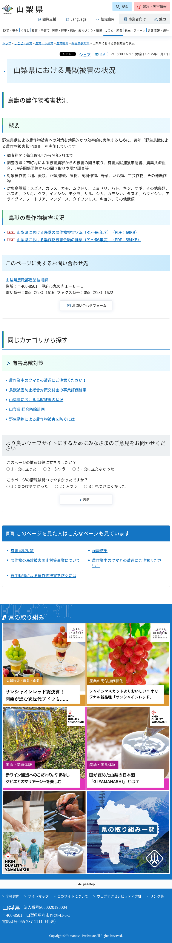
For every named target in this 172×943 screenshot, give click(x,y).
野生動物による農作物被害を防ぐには (42, 419)
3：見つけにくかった (107, 486)
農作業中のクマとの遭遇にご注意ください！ (47, 380)
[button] (152, 6)
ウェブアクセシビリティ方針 (119, 896)
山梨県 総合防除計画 (27, 409)
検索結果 (100, 550)
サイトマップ (38, 896)
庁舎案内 (12, 896)
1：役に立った (24, 469)
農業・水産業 (44, 43)
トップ (6, 43)
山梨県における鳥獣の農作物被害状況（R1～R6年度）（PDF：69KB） (78, 232)
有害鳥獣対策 (80, 43)
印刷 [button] (103, 54)
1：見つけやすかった (29, 486)
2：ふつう (57, 469)
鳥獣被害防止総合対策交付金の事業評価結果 (47, 390)
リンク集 (157, 896)
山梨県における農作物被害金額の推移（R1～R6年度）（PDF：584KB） (79, 239)
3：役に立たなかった (95, 469)
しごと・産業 (23, 43)
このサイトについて (72, 896)
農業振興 (62, 43)
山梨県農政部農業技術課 (27, 280)
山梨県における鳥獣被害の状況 (36, 399)
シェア (85, 55)
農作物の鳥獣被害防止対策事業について (45, 560)
